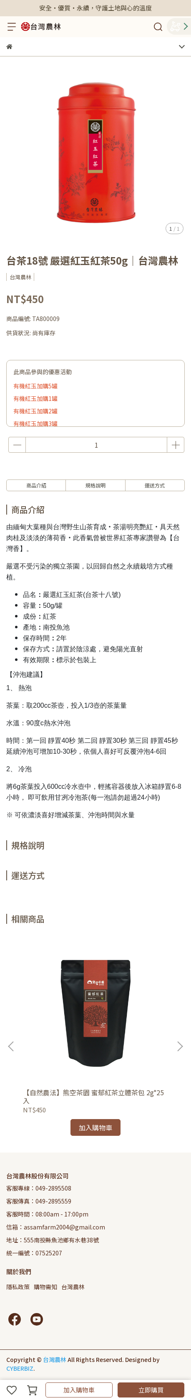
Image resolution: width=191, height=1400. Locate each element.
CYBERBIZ (19, 1368)
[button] (180, 1046)
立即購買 (150, 1389)
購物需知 (45, 1287)
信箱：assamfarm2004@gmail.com (55, 1227)
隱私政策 (18, 1287)
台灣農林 (73, 1287)
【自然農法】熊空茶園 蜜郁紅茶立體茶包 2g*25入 (93, 1096)
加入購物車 (79, 1389)
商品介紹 (36, 485)
